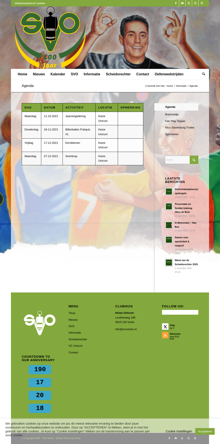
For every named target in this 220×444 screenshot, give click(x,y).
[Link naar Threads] (202, 3)
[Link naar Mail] (182, 3)
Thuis (72, 313)
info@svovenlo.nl (126, 329)
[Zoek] (202, 74)
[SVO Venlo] (50, 37)
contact (41, 3)
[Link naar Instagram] (195, 3)
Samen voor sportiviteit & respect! (182, 241)
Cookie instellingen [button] (179, 431)
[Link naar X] (189, 3)
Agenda (28, 86)
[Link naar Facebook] (176, 3)
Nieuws (73, 319)
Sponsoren (172, 134)
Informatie (75, 332)
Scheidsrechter (78, 339)
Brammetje (172, 114)
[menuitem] (22, 74)
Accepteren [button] (205, 431)
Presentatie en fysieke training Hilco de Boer (183, 208)
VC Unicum (76, 345)
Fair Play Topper (175, 121)
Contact (73, 352)
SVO (71, 326)
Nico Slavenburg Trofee (179, 127)
